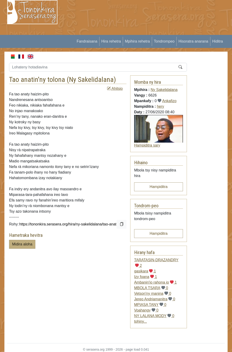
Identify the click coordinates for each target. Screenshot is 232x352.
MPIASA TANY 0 (150, 305)
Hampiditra (158, 187)
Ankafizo (169, 101)
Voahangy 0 (146, 310)
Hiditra (217, 41)
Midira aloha (22, 244)
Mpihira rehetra (137, 41)
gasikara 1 (145, 271)
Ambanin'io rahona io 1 (155, 282)
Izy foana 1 (145, 277)
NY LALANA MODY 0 (154, 316)
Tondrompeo (164, 41)
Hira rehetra (111, 41)
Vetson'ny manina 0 (152, 293)
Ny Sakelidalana (91, 79)
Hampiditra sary (147, 145)
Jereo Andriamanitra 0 (154, 299)
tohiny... (140, 321)
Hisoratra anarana (193, 41)
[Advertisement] (147, 32)
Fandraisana (87, 41)
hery (160, 106)
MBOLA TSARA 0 (151, 288)
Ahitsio (115, 89)
